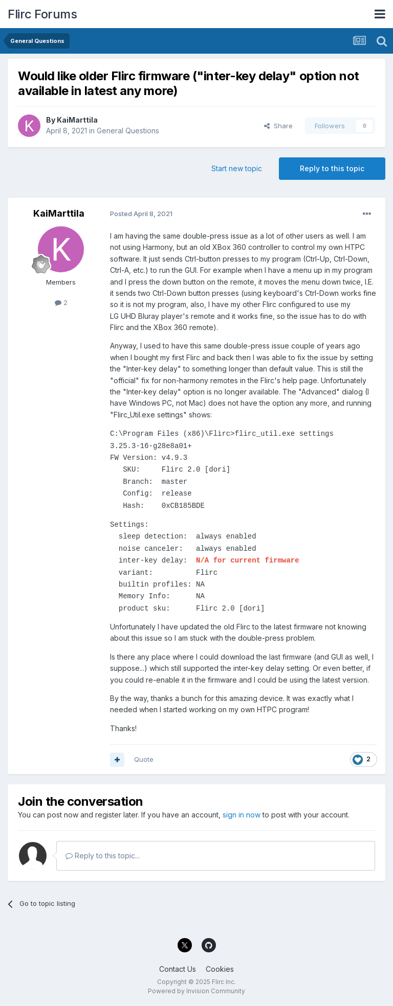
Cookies (220, 969)
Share (278, 126)
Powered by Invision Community (196, 991)
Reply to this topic (332, 168)
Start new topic (236, 168)
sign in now (241, 814)
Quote (144, 759)
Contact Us (177, 969)
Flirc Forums (42, 14)
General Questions (128, 130)
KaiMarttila (77, 119)
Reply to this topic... (103, 855)
